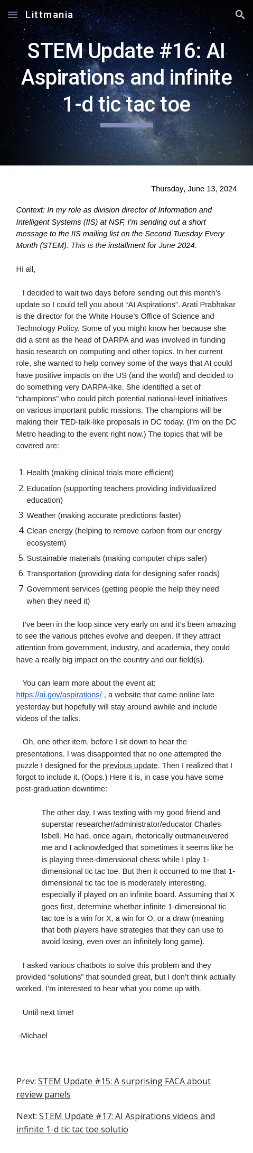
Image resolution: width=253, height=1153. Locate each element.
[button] (12, 14)
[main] (126, 83)
